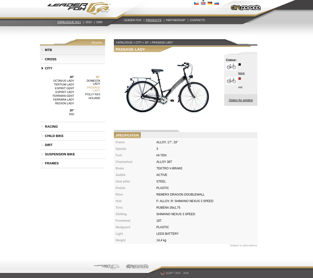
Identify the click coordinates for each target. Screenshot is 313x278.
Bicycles (97, 42)
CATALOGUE (124, 42)
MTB (48, 50)
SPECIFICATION (127, 135)
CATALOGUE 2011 (69, 22)
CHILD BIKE (54, 136)
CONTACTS (197, 20)
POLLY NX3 (92, 94)
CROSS (50, 59)
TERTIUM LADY (64, 84)
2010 (89, 22)
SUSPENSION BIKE (60, 154)
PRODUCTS (154, 20)
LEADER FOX (132, 20)
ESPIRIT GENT (64, 88)
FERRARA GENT (63, 95)
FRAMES (52, 163)
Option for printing (241, 100)
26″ (98, 76)
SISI (71, 114)
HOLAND (94, 98)
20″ (72, 110)
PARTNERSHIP (175, 20)
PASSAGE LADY (93, 89)
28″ (72, 76)
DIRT (48, 145)
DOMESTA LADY (93, 82)
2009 (99, 22)
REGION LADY (64, 103)
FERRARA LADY (63, 99)
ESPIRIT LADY (64, 92)
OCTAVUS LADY (63, 80)
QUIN (168, 273)
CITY (48, 68)
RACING (51, 126)
